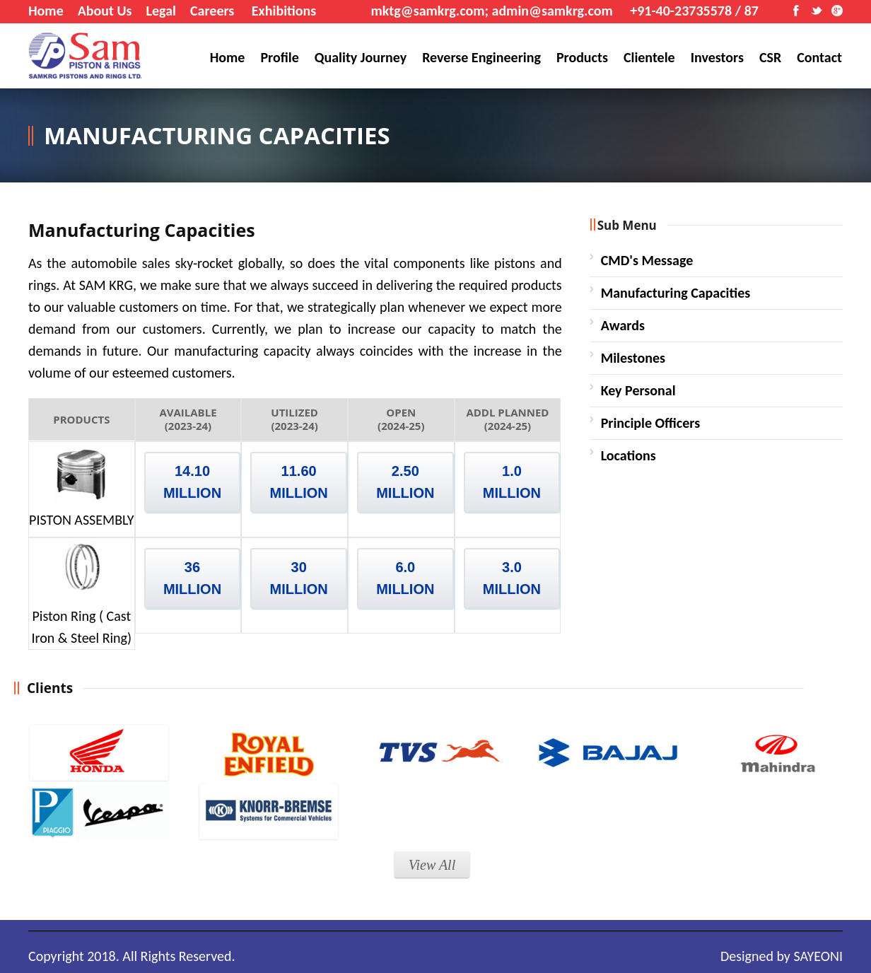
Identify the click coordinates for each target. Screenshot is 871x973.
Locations (628, 455)
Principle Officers (651, 422)
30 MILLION (299, 578)
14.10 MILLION (192, 482)
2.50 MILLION (405, 482)
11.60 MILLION (299, 482)
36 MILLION (192, 578)
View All (432, 865)
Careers (212, 10)
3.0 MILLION (512, 578)
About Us (105, 10)
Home (46, 10)
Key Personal (638, 390)
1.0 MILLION (512, 482)
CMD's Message (647, 260)
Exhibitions (284, 10)
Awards (623, 325)
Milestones (633, 357)
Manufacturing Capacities (676, 292)
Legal (161, 10)
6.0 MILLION (405, 578)
